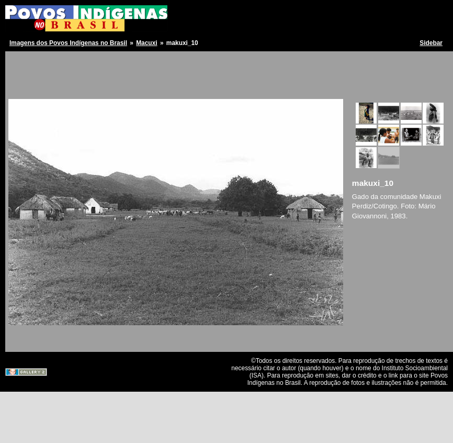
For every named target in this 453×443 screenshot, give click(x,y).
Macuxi (146, 43)
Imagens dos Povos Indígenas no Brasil (68, 43)
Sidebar (431, 43)
